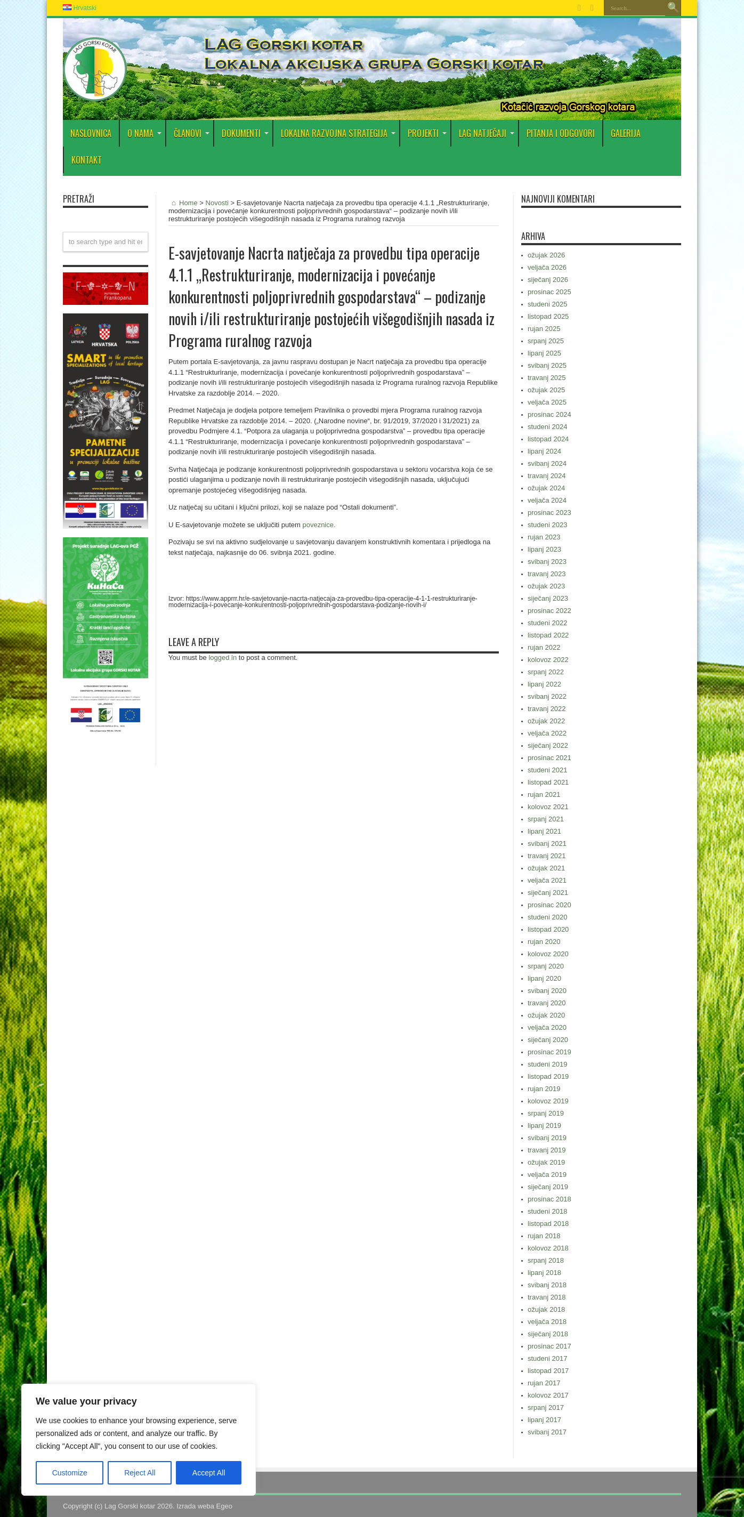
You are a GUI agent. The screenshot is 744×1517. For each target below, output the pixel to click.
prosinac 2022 (549, 611)
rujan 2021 (544, 794)
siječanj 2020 (548, 1040)
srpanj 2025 (546, 341)
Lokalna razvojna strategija (338, 133)
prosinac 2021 (549, 758)
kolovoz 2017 (548, 1395)
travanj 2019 (547, 1150)
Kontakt (86, 160)
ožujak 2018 (546, 1309)
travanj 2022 (547, 709)
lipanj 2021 (544, 831)
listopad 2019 (548, 1076)
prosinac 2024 (549, 414)
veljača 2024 (547, 500)
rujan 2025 (544, 329)
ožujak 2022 (546, 721)
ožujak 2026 (546, 255)
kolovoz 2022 (548, 660)
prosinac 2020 (549, 905)
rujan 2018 (544, 1236)
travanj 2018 (547, 1297)
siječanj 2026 (548, 280)
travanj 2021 (547, 856)
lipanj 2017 (544, 1420)
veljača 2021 (547, 880)
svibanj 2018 (547, 1285)
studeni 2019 (547, 1064)
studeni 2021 (547, 770)
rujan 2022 (544, 647)
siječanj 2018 (548, 1334)
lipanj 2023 (544, 549)
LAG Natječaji (486, 133)
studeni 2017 (547, 1358)
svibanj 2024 (547, 463)
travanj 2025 (547, 378)
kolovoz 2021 (548, 807)
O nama (144, 133)
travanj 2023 (547, 574)
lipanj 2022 (544, 684)
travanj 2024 (547, 476)
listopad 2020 (548, 929)
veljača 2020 (547, 1027)
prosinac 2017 (549, 1346)
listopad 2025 (548, 316)
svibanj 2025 (547, 365)
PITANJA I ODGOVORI (561, 133)
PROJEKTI (427, 133)
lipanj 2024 (544, 451)
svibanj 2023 (547, 562)
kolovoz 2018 (548, 1248)
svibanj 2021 (547, 844)
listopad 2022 (548, 635)
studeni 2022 (547, 623)
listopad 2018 (548, 1224)
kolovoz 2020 (548, 954)
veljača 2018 (547, 1322)
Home (183, 203)
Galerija (626, 133)
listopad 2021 (548, 782)
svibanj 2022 (547, 696)
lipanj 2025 (544, 353)
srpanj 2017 (546, 1407)
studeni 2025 (547, 304)
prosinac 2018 (549, 1199)
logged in (222, 657)
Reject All (139, 1472)
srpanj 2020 (546, 966)
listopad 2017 (548, 1371)
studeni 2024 (547, 427)
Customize (69, 1472)
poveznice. (318, 525)
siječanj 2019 (548, 1187)
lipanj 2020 (544, 978)
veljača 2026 (547, 267)
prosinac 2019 (549, 1052)
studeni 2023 (547, 525)
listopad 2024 (548, 439)
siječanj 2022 (548, 745)
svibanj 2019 (547, 1138)
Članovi (191, 133)
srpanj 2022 (546, 672)
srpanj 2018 (546, 1260)
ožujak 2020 (546, 1015)
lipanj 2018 (544, 1273)
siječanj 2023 (548, 598)
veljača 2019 (547, 1175)
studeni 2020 (547, 917)
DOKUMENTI (245, 133)
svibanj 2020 (547, 991)
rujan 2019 (544, 1089)
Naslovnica (90, 133)
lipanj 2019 (544, 1125)
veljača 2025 (547, 402)
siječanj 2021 (548, 893)
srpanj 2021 (546, 819)
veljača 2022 (547, 733)
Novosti (217, 203)
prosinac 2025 (549, 292)
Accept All (208, 1472)
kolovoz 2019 (548, 1101)
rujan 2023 (544, 537)
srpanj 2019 (546, 1113)
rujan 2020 (544, 942)
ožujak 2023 (546, 586)
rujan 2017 (544, 1383)
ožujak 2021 (546, 868)
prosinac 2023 (549, 513)
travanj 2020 (547, 1003)
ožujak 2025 (546, 390)
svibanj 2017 (547, 1432)
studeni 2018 (547, 1211)
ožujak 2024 (546, 488)
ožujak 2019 (546, 1162)
